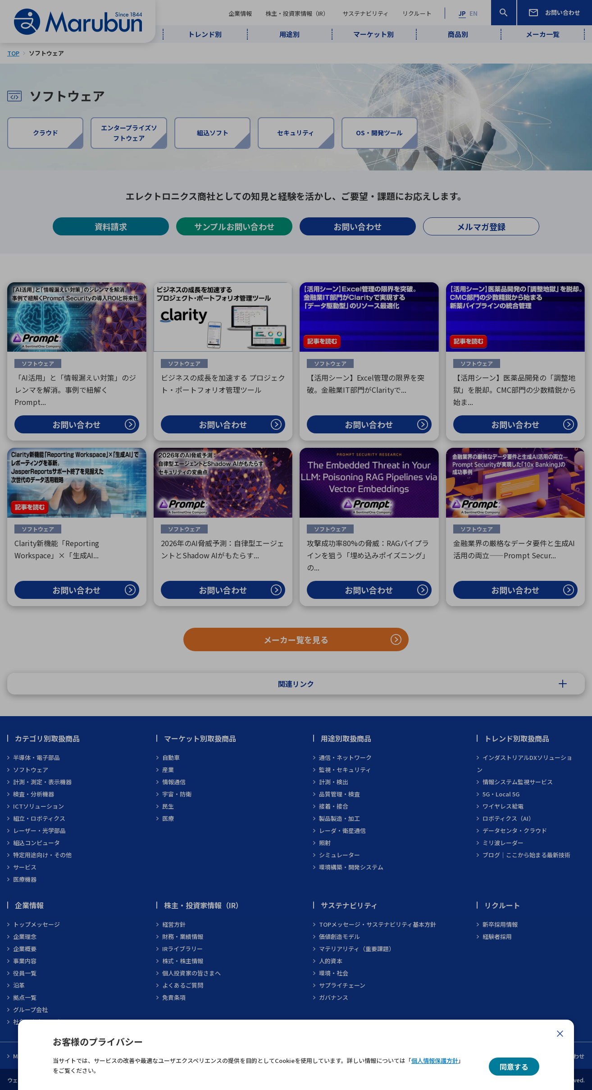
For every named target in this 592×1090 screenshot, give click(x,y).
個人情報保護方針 (434, 1060)
